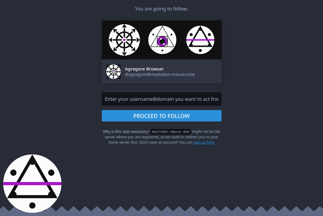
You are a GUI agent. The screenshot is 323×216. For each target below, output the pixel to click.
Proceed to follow (162, 115)
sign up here (203, 142)
